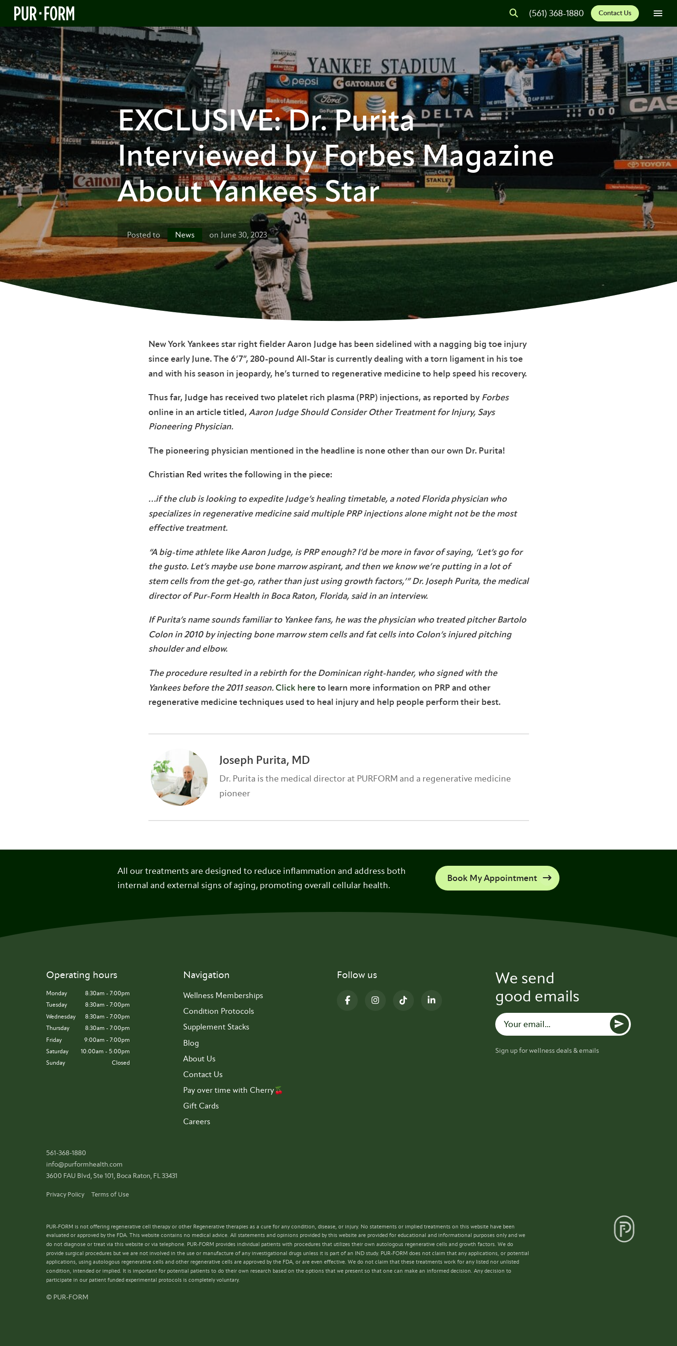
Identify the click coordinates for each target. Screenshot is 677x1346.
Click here (295, 688)
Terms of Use (110, 1194)
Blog (191, 1043)
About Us (199, 1058)
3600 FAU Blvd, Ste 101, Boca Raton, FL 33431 (111, 1176)
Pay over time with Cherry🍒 (233, 1090)
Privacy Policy (65, 1194)
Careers (196, 1121)
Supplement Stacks (216, 1026)
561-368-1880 (66, 1153)
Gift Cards (201, 1105)
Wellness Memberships (223, 995)
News (185, 234)
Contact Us (615, 13)
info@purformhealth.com (84, 1164)
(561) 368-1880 (556, 13)
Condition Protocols (218, 1011)
